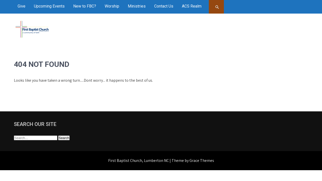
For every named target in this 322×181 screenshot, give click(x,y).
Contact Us (163, 6)
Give (21, 6)
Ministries (137, 6)
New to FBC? (84, 6)
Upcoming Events (49, 6)
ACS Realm (192, 6)
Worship (112, 6)
